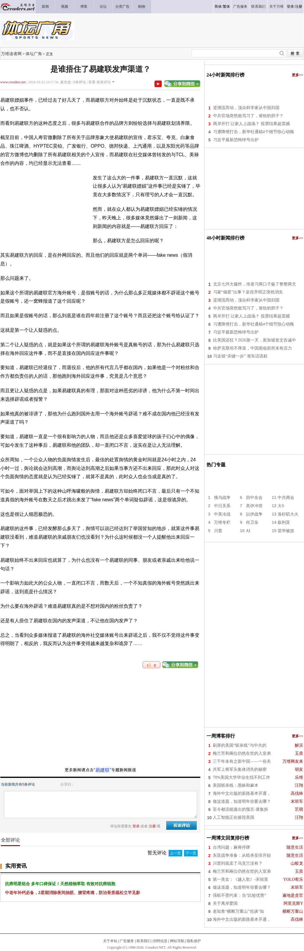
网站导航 (177, 941)
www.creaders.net (13, 82)
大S (281, 506)
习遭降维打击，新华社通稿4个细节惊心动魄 (253, 132)
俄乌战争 (222, 497)
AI (248, 531)
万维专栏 (222, 522)
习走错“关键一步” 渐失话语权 (240, 356)
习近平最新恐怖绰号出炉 (236, 140)
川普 (218, 531)
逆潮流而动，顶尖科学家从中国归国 (246, 108)
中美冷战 (222, 514)
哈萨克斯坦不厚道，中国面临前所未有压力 (252, 348)
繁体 (226, 6)
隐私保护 (194, 941)
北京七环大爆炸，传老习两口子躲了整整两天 (254, 284)
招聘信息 (160, 941)
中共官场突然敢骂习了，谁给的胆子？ (248, 116)
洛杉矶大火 (288, 514)
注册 (298, 6)
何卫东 (252, 522)
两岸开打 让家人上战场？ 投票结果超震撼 (251, 124)
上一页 (175, 853)
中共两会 (286, 497)
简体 (218, 6)
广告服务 (127, 941)
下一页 (190, 853)
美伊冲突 (254, 506)
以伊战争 (254, 514)
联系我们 (144, 941)
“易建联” (102, 770)
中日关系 (222, 506)
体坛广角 (33, 53)
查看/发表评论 (99, 82)
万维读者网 (11, 53)
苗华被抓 (286, 531)
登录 (290, 6)
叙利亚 (284, 522)
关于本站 (110, 941)
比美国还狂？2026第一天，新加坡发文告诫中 (254, 340)
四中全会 (254, 497)
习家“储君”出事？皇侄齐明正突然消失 (248, 292)
